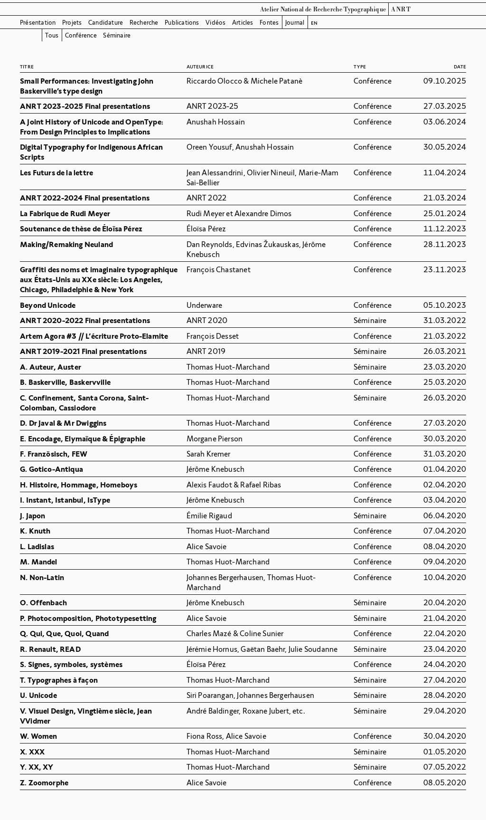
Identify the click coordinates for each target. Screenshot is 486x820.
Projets (72, 22)
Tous (51, 35)
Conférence (81, 35)
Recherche (144, 22)
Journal (294, 22)
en (314, 22)
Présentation (38, 22)
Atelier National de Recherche (301, 9)
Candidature (105, 22)
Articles (242, 22)
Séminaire (117, 35)
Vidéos (215, 22)
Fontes (269, 22)
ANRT (401, 9)
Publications (182, 22)
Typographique (365, 9)
